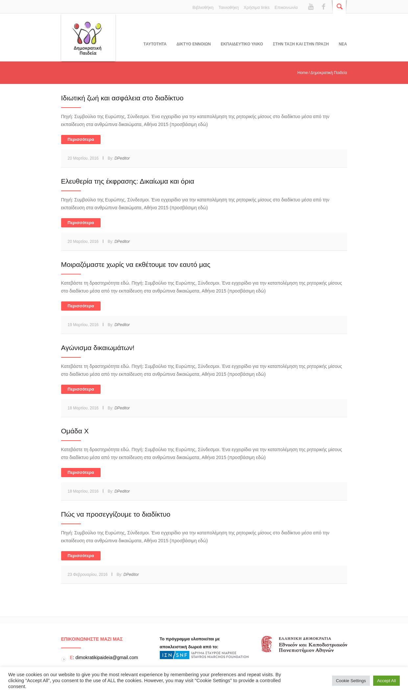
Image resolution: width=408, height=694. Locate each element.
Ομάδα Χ (75, 431)
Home (303, 72)
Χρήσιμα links (257, 7)
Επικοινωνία (286, 7)
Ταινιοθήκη (228, 7)
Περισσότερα (81, 139)
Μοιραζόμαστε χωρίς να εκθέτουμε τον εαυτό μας (135, 264)
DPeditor (122, 158)
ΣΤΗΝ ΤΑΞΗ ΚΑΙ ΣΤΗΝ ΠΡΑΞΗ (301, 44)
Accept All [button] (386, 680)
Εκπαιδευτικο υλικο (242, 44)
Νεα (343, 44)
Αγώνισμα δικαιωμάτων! (98, 347)
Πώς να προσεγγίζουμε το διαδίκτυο (116, 514)
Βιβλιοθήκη (203, 7)
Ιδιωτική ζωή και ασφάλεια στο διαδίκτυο (122, 98)
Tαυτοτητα (154, 44)
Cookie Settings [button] (351, 680)
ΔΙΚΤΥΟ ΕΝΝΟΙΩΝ (194, 44)
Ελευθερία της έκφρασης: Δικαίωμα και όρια (127, 181)
